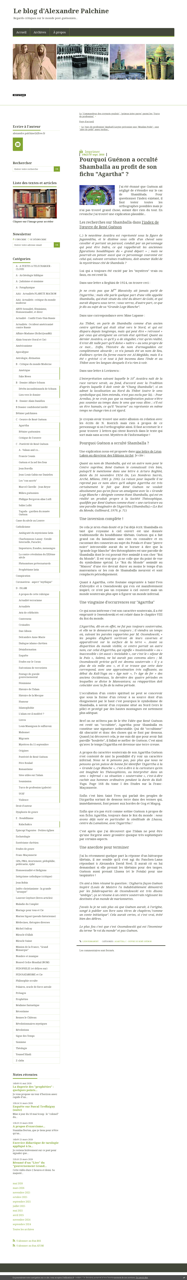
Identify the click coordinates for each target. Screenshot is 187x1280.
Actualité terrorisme (30, 600)
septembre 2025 (22, 1201)
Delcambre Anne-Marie (32, 637)
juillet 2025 (19, 1206)
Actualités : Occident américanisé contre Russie (34, 326)
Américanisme (24, 345)
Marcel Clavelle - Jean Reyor (35, 486)
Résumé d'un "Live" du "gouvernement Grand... (30, 1164)
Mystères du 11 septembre (34, 744)
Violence (23, 799)
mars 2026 (18, 1188)
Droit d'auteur (24, 805)
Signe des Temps (25, 1035)
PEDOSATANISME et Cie (29, 974)
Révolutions (22, 1029)
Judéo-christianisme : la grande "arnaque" (33, 890)
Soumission (25, 781)
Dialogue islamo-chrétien (33, 643)
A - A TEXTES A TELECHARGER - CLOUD (34, 267)
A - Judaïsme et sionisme (29, 281)
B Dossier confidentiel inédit (32, 407)
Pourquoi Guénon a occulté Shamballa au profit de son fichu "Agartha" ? (118, 166)
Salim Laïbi (25, 505)
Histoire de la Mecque (31, 695)
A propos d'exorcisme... (29, 1126)
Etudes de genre (25, 848)
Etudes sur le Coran (30, 661)
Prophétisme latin (29, 569)
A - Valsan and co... (29, 450)
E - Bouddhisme (24, 818)
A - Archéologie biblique (29, 275)
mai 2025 (18, 1210)
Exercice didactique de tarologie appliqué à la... (36, 1144)
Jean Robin (22, 882)
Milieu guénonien (29, 493)
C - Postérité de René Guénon (32, 444)
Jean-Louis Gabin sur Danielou (36, 474)
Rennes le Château (26, 1017)
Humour (23, 701)
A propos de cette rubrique (34, 594)
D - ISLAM (21, 588)
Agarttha (24, 425)
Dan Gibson (25, 631)
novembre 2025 (21, 1192)
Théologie (21, 1048)
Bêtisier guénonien (29, 431)
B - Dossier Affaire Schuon (30, 382)
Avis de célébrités (28, 612)
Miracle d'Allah (24, 934)
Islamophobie (26, 707)
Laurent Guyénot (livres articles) (34, 897)
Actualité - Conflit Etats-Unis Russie (35, 318)
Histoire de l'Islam (29, 689)
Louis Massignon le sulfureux (35, 726)
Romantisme (26, 769)
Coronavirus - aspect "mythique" (34, 582)
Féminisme (25, 683)
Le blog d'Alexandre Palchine (61, 10)
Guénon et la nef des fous (33, 462)
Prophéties (22, 999)
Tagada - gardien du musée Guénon (34, 513)
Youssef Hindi (23, 1054)
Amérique (24, 370)
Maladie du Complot (27, 904)
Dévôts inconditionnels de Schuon (37, 388)
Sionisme (21, 1042)
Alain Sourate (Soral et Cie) (31, 339)
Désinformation (27, 649)
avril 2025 (18, 1215)
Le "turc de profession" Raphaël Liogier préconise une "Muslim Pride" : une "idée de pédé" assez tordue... (119, 128)
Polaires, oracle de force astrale (33, 986)
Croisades (24, 624)
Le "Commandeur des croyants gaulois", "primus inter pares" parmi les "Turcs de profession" (119, 115)
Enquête (23, 655)
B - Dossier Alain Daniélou (30, 401)
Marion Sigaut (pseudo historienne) (36, 916)
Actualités (24, 606)
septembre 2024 (22, 1224)
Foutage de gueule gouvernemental (29, 675)
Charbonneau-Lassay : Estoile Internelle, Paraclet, (35, 540)
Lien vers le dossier (30, 394)
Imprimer (89, 151)
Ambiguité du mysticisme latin (36, 533)
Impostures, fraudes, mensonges (37, 548)
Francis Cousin (27, 456)
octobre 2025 (20, 1197)
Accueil (21, 32)
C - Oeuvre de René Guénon (31, 419)
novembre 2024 (21, 1219)
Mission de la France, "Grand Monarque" (32, 948)
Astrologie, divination (28, 358)
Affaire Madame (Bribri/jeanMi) (34, 333)
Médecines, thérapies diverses (33, 922)
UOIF (22, 793)
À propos (59, 32)
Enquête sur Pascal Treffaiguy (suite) (34, 1108)
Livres (22, 720)
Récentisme (22, 1011)
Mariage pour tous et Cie (30, 910)
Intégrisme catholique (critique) (34, 876)
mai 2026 (18, 1183)
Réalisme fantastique (27, 1005)
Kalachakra (25, 824)
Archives (40, 32)
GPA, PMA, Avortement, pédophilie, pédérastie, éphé (35, 862)
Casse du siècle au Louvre (30, 520)
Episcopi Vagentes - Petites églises (35, 830)
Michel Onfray (24, 928)
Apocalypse (22, 352)
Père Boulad (26, 763)
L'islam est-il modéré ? (31, 713)
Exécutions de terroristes (33, 667)
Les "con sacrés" (28, 480)
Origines (23, 750)
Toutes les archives (23, 1229)
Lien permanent (89, 941)
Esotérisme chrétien (27, 842)
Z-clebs (20, 1060)
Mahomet (24, 732)
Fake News (25, 376)
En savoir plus (142, 1277)
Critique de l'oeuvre (30, 437)
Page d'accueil (86, 121)
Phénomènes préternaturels (35, 563)
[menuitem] (21, 32)
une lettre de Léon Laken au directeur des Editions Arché (120, 453)
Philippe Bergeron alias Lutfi (35, 499)
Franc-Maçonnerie (26, 855)
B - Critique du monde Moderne (34, 364)
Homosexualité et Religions (31, 870)
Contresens (25, 618)
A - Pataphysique (25, 287)
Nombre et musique (27, 956)
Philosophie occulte (27, 980)
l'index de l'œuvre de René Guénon (119, 224)
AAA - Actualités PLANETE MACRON (36, 293)
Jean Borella (26, 468)
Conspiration (23, 575)
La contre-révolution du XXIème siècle (37, 556)
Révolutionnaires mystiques (31, 1023)
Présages (21, 993)
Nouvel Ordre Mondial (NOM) (32, 962)
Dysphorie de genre (27, 812)
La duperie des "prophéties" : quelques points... (33, 1088)
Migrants (24, 738)
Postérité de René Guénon (33, 756)
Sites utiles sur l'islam (31, 775)
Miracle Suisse (24, 940)
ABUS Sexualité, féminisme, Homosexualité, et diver (31, 310)
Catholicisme (23, 526)
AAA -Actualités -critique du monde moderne (36, 301)
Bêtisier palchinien (26, 413)
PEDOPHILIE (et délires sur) (31, 968)
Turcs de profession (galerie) (35, 787)
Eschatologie (23, 836)
